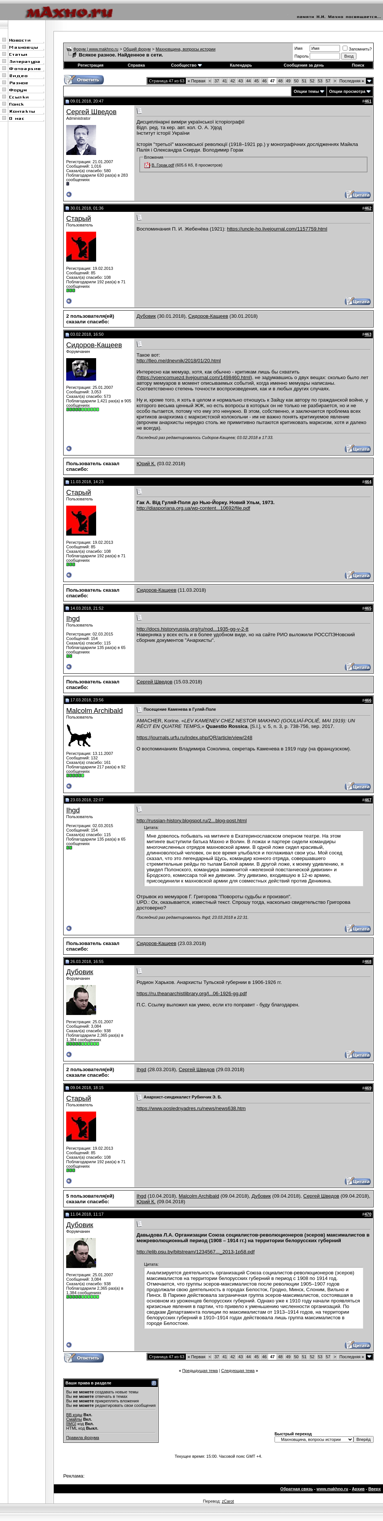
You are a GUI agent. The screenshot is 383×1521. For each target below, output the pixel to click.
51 (304, 81)
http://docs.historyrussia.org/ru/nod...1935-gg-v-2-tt (192, 629)
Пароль (301, 56)
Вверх (374, 1489)
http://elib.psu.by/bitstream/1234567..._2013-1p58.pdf (196, 1252)
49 (288, 81)
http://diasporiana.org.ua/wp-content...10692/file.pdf (193, 508)
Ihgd (73, 618)
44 (248, 81)
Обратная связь (296, 1489)
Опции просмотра (347, 91)
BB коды (74, 1414)
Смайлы (74, 1419)
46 (264, 81)
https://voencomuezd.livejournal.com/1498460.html (194, 377)
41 (225, 81)
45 (256, 81)
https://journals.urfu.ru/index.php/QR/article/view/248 (194, 737)
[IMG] (71, 1423)
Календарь (241, 65)
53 (320, 81)
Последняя (352, 81)
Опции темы (306, 91)
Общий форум (137, 49)
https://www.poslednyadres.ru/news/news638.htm (191, 1108)
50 (296, 81)
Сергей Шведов (91, 112)
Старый (78, 218)
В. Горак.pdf (162, 165)
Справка (136, 65)
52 (312, 81)
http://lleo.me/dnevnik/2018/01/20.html (179, 360)
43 (240, 81)
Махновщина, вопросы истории (185, 49)
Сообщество (186, 65)
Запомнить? (357, 49)
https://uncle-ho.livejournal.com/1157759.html (277, 229)
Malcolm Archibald (94, 710)
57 (328, 81)
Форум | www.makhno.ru (96, 49)
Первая (196, 81)
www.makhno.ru (332, 1489)
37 (216, 81)
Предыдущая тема (200, 1370)
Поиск (358, 65)
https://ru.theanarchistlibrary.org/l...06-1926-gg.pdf (192, 993)
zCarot (228, 1501)
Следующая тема (237, 1370)
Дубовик (146, 316)
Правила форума (82, 1437)
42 (232, 81)
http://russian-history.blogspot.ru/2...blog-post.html (192, 820)
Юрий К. (146, 463)
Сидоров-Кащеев (208, 316)
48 (280, 81)
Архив (358, 1489)
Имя (298, 48)
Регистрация (91, 65)
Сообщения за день (304, 65)
